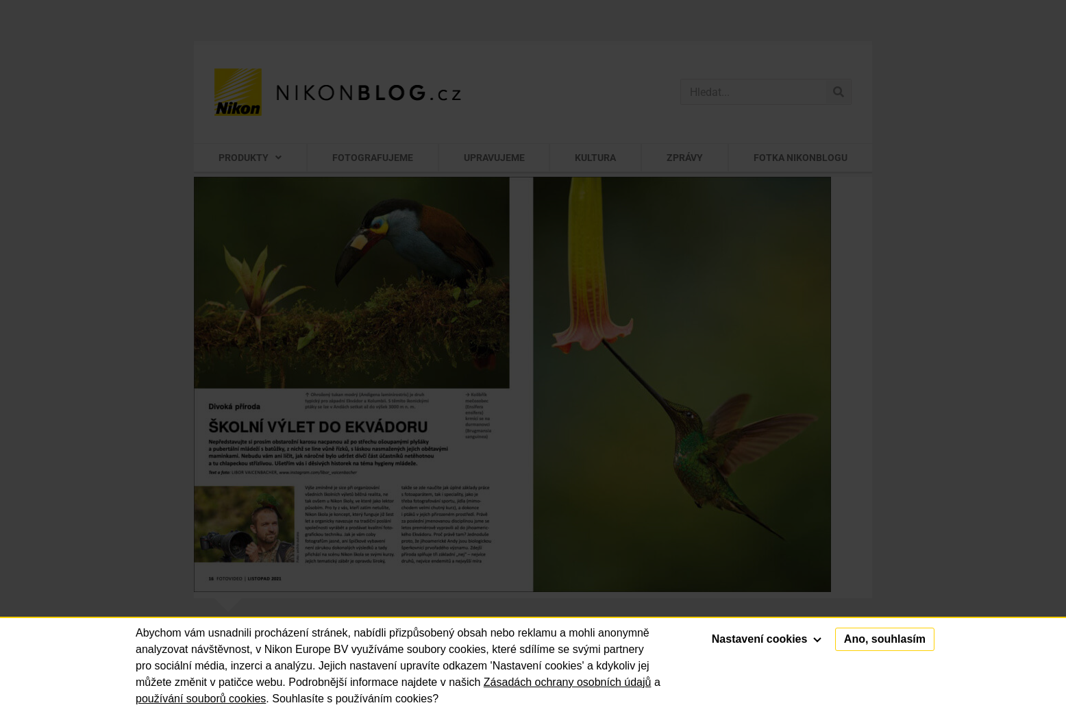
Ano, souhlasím (885, 639)
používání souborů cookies (201, 698)
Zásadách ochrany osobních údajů (568, 682)
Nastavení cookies (766, 639)
